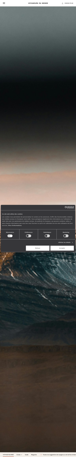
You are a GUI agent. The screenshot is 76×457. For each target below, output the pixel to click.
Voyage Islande (8, 454)
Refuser (37, 248)
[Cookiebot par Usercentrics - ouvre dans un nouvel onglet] (66, 207)
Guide (26, 454)
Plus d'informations (15, 225)
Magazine (34, 454)
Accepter (62, 248)
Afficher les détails (64, 242)
